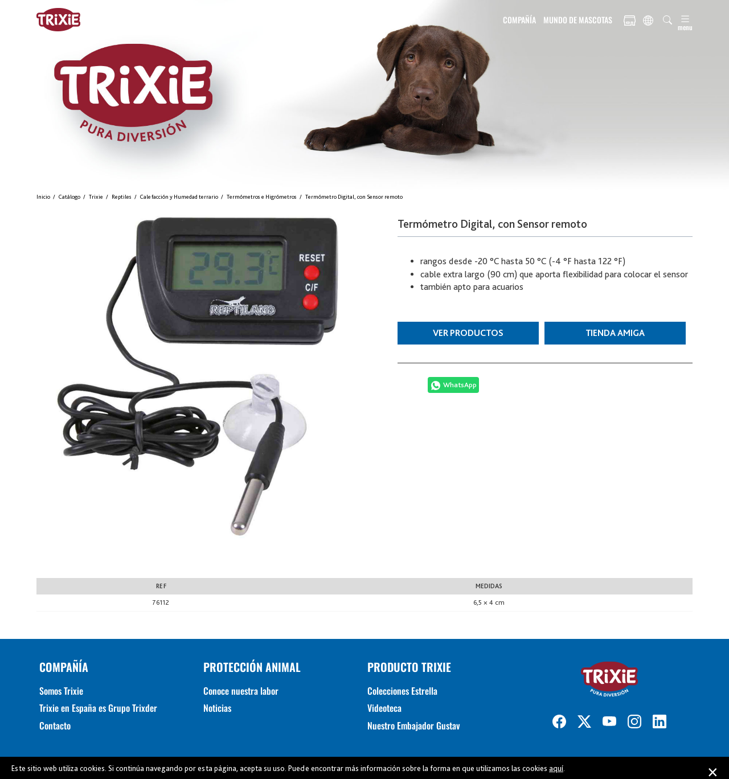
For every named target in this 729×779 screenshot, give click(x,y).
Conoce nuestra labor (241, 691)
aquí (556, 768)
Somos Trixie (61, 691)
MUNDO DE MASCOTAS (577, 20)
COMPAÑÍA (519, 20)
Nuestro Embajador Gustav (413, 725)
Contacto (55, 725)
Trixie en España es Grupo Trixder (98, 708)
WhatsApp (460, 384)
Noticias (217, 708)
